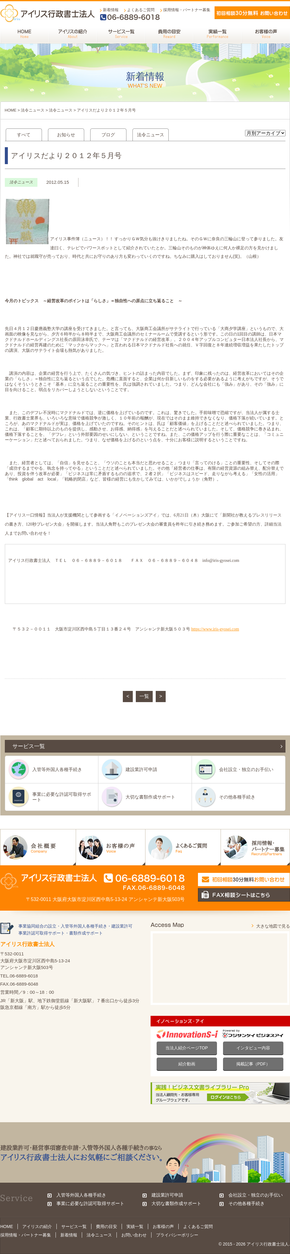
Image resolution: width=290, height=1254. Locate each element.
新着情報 (111, 10)
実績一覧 (134, 1226)
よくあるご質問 (141, 10)
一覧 (144, 696)
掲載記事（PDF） (253, 1063)
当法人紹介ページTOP (186, 1047)
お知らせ (66, 134)
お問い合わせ (134, 1235)
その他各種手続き (237, 796)
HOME (11, 110)
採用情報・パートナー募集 (186, 10)
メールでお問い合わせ (252, 12)
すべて (23, 134)
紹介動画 (186, 1063)
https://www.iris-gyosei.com (215, 629)
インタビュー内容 (253, 1047)
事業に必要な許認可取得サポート (61, 797)
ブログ (108, 134)
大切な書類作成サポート (150, 796)
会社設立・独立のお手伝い (246, 769)
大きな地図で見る (273, 926)
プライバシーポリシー (177, 1235)
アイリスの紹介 (37, 1226)
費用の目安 (106, 1226)
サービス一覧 (74, 1226)
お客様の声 (163, 1226)
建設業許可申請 (141, 769)
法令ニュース (32, 110)
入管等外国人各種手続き (57, 769)
